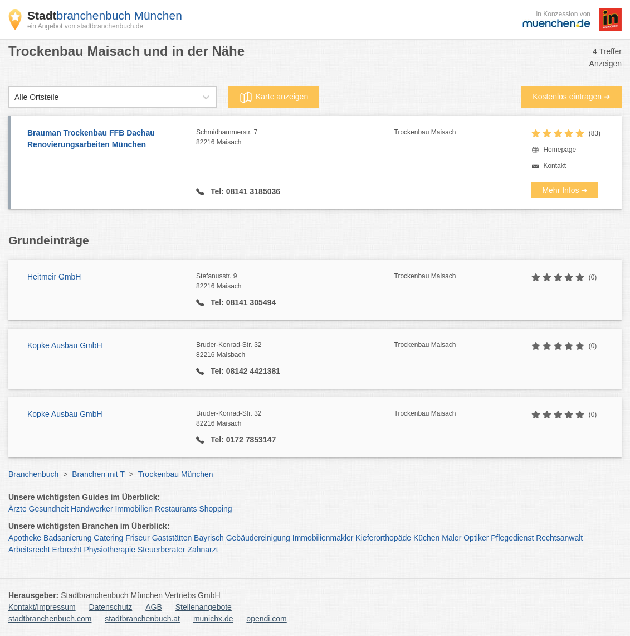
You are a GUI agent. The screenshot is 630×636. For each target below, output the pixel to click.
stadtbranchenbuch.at (142, 618)
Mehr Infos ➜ (565, 190)
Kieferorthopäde (383, 537)
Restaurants (176, 508)
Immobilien (134, 508)
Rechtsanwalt (559, 537)
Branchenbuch (33, 474)
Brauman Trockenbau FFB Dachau (106, 139)
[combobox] (14, 97)
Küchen (426, 537)
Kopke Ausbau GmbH (64, 345)
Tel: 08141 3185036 (244, 191)
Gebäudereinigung (258, 537)
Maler (451, 537)
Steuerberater (161, 549)
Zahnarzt (202, 549)
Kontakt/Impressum (42, 607)
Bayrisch (209, 537)
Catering (108, 537)
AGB (153, 607)
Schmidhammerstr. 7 (295, 137)
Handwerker (92, 508)
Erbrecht (67, 549)
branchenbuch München (104, 15)
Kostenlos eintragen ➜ (572, 96)
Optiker (476, 537)
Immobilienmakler (323, 537)
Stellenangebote (203, 607)
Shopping (215, 508)
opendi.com (266, 618)
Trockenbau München (175, 474)
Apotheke (24, 537)
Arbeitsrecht (29, 549)
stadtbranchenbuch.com (49, 618)
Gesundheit (49, 508)
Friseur (137, 537)
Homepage (559, 149)
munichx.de (213, 618)
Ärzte (17, 508)
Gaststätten (172, 537)
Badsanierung (67, 537)
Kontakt (554, 166)
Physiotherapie (109, 549)
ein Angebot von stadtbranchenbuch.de (85, 26)
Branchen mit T (98, 474)
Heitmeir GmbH (54, 276)
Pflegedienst (512, 537)
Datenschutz (111, 607)
